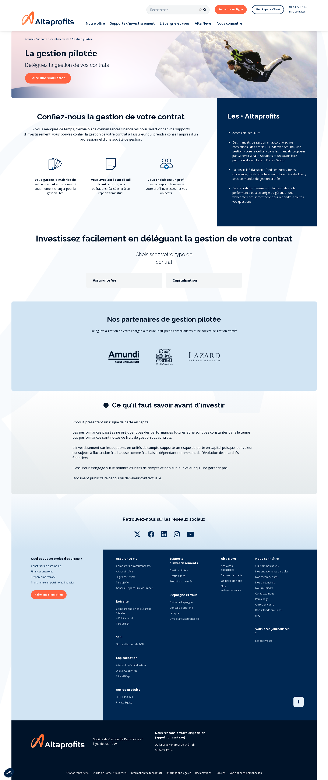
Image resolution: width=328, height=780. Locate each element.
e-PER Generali (124, 618)
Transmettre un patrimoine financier (52, 582)
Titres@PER (122, 623)
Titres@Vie (122, 582)
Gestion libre (177, 576)
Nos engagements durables (272, 571)
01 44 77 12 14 (298, 7)
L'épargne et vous (175, 23)
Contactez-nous (264, 593)
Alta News (203, 23)
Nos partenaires (265, 582)
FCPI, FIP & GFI (124, 697)
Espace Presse (263, 641)
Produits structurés (181, 581)
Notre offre (95, 23)
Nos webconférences (231, 588)
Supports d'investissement (132, 23)
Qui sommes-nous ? (267, 566)
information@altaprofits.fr (146, 773)
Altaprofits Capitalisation (131, 665)
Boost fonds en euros (268, 610)
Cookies (220, 773)
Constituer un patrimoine (46, 566)
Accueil (29, 39)
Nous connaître (229, 23)
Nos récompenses (266, 577)
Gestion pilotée (82, 39)
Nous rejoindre (264, 588)
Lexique (174, 613)
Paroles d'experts (231, 575)
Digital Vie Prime (125, 577)
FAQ (257, 615)
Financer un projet (42, 571)
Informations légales (178, 773)
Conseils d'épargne (181, 608)
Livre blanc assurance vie (185, 619)
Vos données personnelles (246, 773)
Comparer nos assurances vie (134, 566)
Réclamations (203, 773)
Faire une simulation (48, 78)
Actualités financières (227, 568)
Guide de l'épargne (181, 602)
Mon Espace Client (268, 9)
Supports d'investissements (52, 39)
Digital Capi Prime (126, 671)
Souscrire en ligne (231, 9)
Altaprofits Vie (124, 571)
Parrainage (261, 599)
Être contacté (297, 11)
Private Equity (124, 702)
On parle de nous (231, 581)
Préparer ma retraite (43, 577)
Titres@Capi (123, 676)
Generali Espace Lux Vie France (134, 588)
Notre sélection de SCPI (130, 644)
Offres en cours (264, 604)
